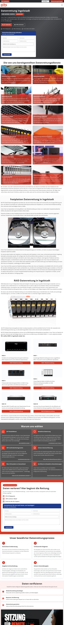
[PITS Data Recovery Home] (4, 5)
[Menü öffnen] (62, 5)
